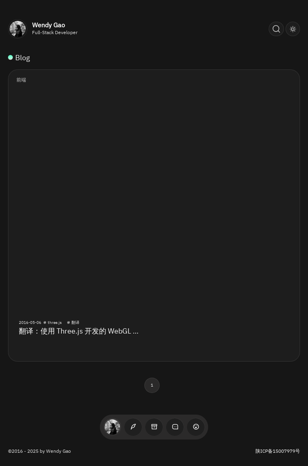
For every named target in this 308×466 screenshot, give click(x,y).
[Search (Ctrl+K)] (276, 29)
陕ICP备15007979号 (277, 451)
